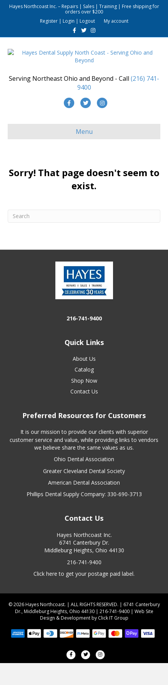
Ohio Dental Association (84, 481)
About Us (84, 380)
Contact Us (84, 413)
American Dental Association (84, 504)
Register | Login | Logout (67, 21)
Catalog (84, 391)
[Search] (84, 238)
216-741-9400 (84, 584)
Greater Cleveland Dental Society (84, 493)
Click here (45, 595)
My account (116, 21)
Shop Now (84, 402)
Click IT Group (113, 640)
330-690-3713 (124, 516)
